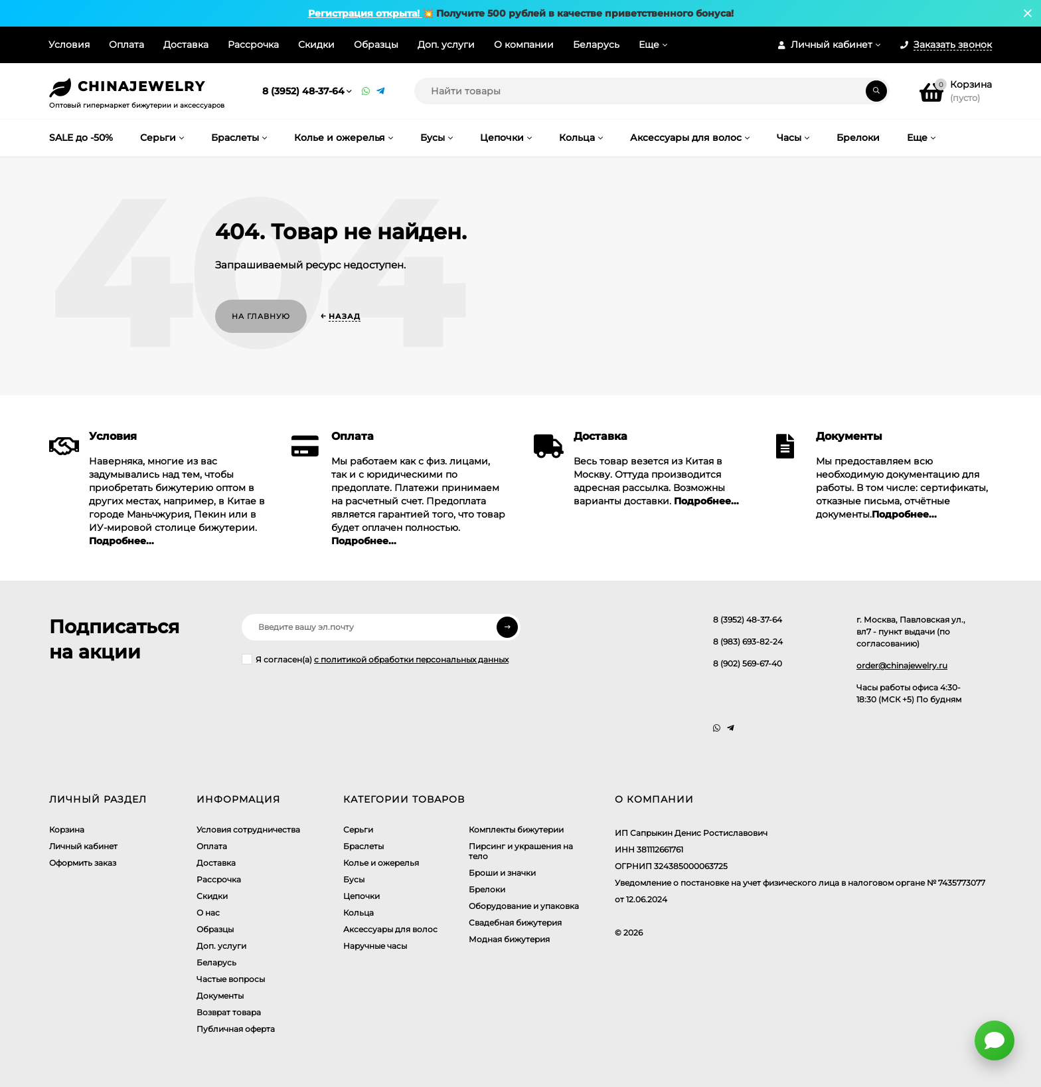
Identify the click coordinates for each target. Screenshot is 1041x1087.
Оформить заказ (82, 863)
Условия (69, 44)
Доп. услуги (446, 44)
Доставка (185, 44)
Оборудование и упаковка (524, 906)
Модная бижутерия (509, 939)
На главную (261, 316)
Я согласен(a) (375, 659)
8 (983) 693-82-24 (748, 641)
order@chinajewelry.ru (901, 665)
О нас (208, 913)
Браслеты (363, 846)
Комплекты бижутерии (516, 830)
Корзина (66, 830)
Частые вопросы (231, 979)
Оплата (126, 44)
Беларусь (596, 44)
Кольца (358, 913)
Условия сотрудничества (248, 830)
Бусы (353, 879)
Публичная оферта (236, 1029)
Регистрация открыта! (365, 13)
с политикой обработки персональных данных (411, 659)
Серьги (358, 830)
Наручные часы (375, 946)
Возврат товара (229, 1012)
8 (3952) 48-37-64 (303, 91)
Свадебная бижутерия (515, 923)
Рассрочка (253, 44)
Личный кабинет (83, 846)
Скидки (316, 44)
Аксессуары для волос (390, 929)
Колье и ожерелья (381, 863)
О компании (524, 44)
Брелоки (487, 889)
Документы (220, 996)
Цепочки (361, 896)
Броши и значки (502, 873)
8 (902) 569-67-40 (747, 663)
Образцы (376, 44)
